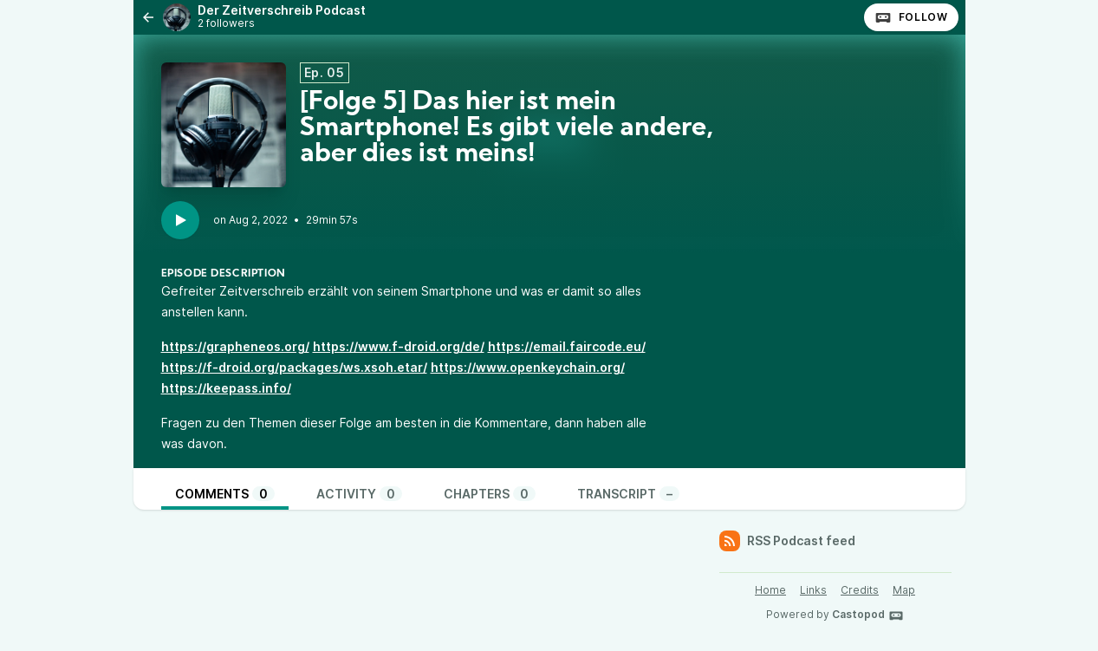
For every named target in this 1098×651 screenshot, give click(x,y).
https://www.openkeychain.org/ (528, 367)
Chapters (490, 493)
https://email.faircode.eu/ (567, 346)
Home (770, 589)
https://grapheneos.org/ (235, 346)
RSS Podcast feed (787, 541)
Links (813, 589)
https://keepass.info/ (226, 388)
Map (904, 589)
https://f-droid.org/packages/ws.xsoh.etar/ (294, 367)
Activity (359, 493)
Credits (860, 589)
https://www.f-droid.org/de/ (398, 346)
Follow (911, 17)
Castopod (868, 615)
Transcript (628, 493)
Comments (225, 493)
